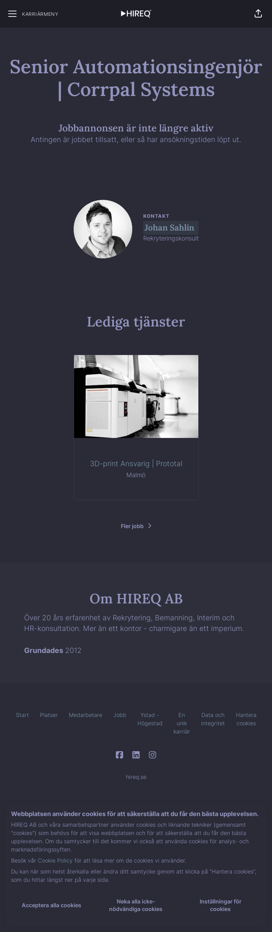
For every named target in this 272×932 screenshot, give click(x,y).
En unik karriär (182, 723)
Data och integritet (213, 719)
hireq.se (136, 776)
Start (22, 714)
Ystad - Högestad (150, 719)
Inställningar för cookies (220, 905)
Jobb (119, 714)
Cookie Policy (55, 860)
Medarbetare (85, 714)
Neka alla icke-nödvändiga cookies (136, 905)
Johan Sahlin (169, 227)
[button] (258, 13)
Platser (49, 714)
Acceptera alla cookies (51, 905)
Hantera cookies (246, 719)
